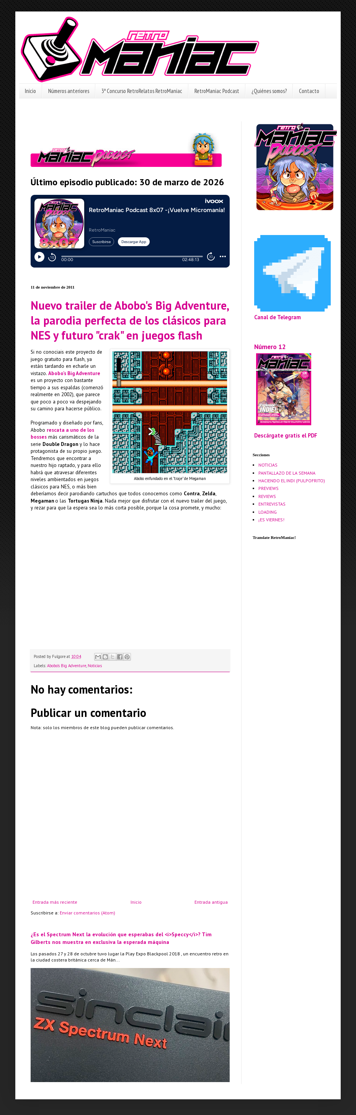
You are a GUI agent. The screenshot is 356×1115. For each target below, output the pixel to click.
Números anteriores (68, 91)
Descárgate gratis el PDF (285, 435)
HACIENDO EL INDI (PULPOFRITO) (291, 480)
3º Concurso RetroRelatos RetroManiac (141, 91)
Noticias (95, 665)
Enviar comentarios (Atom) (87, 913)
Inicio (30, 91)
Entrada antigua (211, 902)
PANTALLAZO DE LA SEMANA (286, 473)
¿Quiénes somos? (269, 91)
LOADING (267, 512)
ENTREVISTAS (272, 504)
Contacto (309, 91)
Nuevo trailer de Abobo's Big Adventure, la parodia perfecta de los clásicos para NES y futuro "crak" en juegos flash (130, 320)
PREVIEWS (268, 488)
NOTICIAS (268, 465)
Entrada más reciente (55, 902)
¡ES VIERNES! (271, 519)
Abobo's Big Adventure (66, 665)
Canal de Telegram (277, 317)
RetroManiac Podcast (216, 91)
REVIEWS (267, 496)
